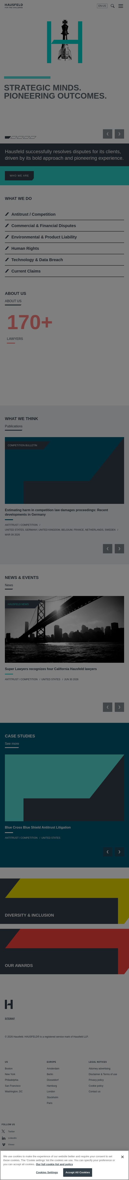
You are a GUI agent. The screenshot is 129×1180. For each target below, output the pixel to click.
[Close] (122, 1160)
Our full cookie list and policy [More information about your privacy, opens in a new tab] (54, 1167)
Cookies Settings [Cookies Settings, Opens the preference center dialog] (47, 1175)
